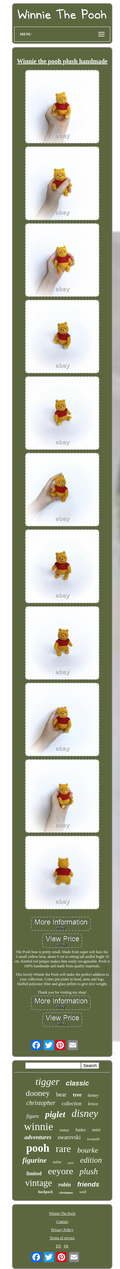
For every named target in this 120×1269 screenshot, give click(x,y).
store (71, 1163)
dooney (38, 1093)
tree (77, 1095)
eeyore (60, 1171)
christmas (66, 1192)
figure (32, 1116)
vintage (38, 1183)
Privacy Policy (62, 1230)
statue (64, 1130)
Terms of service (62, 1238)
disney (84, 1113)
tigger (48, 1081)
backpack (45, 1192)
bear (61, 1094)
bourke (87, 1150)
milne (57, 1162)
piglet (55, 1114)
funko (81, 1130)
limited (34, 1173)
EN (58, 1246)
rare (63, 1148)
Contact (62, 1221)
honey (93, 1095)
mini (96, 1129)
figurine (34, 1160)
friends (88, 1184)
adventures (38, 1137)
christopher (40, 1102)
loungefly (93, 1139)
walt (82, 1191)
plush (88, 1171)
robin (64, 1184)
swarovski (69, 1137)
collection (72, 1103)
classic (77, 1083)
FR (66, 1246)
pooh (37, 1148)
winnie (38, 1126)
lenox (93, 1103)
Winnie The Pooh (62, 1213)
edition (91, 1160)
